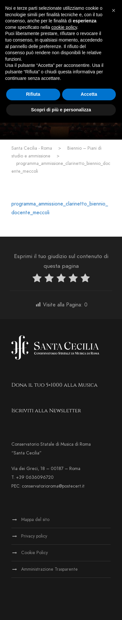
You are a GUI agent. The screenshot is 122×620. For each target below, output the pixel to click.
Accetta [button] (89, 94)
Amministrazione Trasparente (49, 569)
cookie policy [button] (64, 27)
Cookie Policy (34, 553)
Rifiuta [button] (33, 94)
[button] (113, 10)
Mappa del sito (35, 519)
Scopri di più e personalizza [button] (61, 109)
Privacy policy (34, 536)
